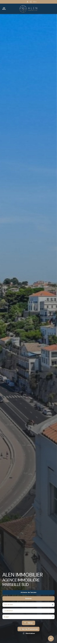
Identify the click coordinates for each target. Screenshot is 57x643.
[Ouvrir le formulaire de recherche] (28, 623)
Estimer (28, 598)
